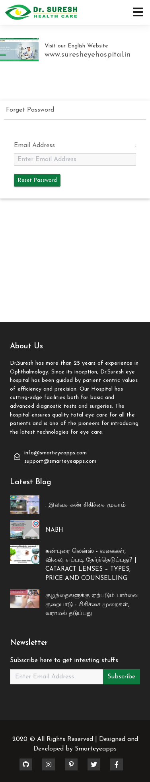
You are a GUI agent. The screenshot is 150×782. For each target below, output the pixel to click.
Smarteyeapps (96, 749)
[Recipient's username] (56, 676)
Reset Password (37, 180)
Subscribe (121, 677)
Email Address (34, 145)
